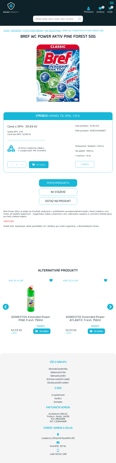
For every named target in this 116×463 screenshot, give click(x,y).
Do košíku (38, 164)
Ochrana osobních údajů (58, 379)
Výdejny (85, 164)
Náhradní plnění (58, 376)
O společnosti (58, 395)
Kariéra (58, 399)
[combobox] (58, 19)
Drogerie (16, 31)
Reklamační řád (58, 372)
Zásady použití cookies (58, 383)
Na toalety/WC (53, 31)
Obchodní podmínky (58, 369)
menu (112, 3)
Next (108, 305)
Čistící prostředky (33, 31)
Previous (4, 305)
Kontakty (58, 402)
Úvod (6, 31)
